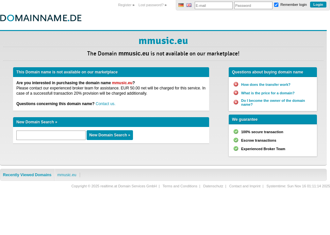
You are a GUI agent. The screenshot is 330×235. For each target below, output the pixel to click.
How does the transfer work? (265, 84)
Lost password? (151, 5)
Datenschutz (213, 186)
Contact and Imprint (244, 186)
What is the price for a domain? (268, 93)
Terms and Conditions (180, 186)
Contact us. (106, 104)
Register (124, 5)
